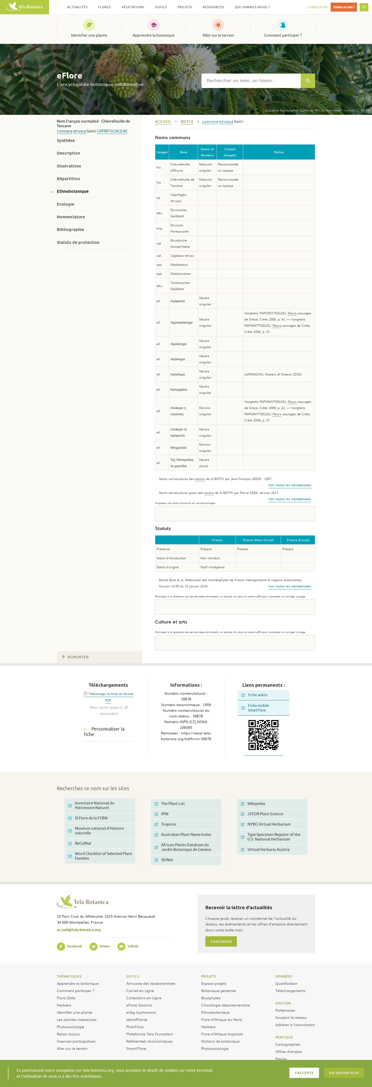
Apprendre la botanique (154, 35)
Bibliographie (70, 229)
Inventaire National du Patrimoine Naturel (91, 805)
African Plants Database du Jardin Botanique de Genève (183, 847)
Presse (280, 1058)
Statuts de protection (78, 242)
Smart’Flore (136, 1048)
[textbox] (251, 81)
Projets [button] (184, 7)
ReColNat (79, 843)
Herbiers (64, 1005)
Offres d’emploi (288, 1051)
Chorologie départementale (225, 1005)
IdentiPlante (136, 1019)
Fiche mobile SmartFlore (255, 708)
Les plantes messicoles (77, 1019)
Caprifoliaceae (112, 131)
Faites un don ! (343, 7)
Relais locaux (68, 1033)
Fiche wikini (255, 695)
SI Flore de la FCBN (87, 818)
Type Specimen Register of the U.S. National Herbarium (270, 837)
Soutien (283, 1003)
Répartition (68, 178)
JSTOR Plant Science (262, 814)
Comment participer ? (283, 35)
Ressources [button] (213, 7)
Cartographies (287, 1044)
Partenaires (285, 1010)
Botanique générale (218, 990)
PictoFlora (135, 1026)
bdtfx (187, 121)
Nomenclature (71, 216)
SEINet (164, 860)
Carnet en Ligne (140, 990)
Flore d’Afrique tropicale (222, 1033)
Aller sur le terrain (218, 35)
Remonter (75, 657)
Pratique (284, 1037)
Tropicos (165, 824)
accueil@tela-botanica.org (78, 930)
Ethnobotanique (73, 191)
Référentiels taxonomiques (149, 1041)
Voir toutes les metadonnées (289, 485)
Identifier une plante (89, 35)
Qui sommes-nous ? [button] (252, 7)
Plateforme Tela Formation (149, 1033)
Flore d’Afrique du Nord (221, 1019)
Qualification (286, 983)
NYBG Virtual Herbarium (266, 824)
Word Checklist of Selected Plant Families (100, 856)
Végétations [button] (132, 7)
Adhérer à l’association (295, 1024)
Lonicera (64, 131)
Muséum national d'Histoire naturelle (96, 831)
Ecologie (65, 204)
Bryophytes (211, 997)
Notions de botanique (220, 1041)
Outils (132, 976)
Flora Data (66, 997)
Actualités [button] (77, 7)
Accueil (163, 121)
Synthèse (66, 140)
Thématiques (69, 976)
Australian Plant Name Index (183, 834)
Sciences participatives (76, 1041)
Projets (208, 976)
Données (283, 976)
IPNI (161, 814)
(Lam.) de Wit (292, 110)
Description (68, 153)
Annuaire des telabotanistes (150, 983)
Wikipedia (253, 803)
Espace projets (214, 983)
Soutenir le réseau (291, 1017)
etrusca (79, 131)
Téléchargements (290, 990)
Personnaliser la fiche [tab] (104, 731)
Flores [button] (104, 7)
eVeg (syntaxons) (141, 1012)
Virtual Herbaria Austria (265, 849)
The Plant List (170, 803)
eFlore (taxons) (139, 1005)
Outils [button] (161, 7)
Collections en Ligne (143, 997)
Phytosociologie (70, 1026)
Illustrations (69, 166)
